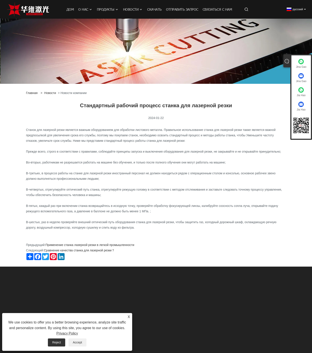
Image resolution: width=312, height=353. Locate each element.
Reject (56, 342)
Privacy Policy (67, 333)
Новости (50, 93)
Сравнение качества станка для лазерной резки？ (79, 250)
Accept (77, 342)
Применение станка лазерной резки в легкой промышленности (90, 245)
